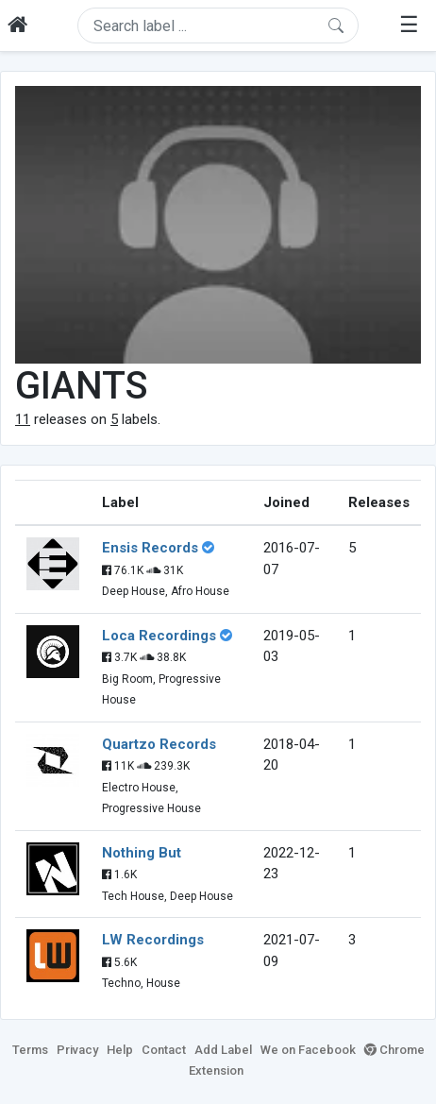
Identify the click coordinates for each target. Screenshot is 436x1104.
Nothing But (141, 852)
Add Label (223, 1050)
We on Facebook (308, 1050)
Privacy (77, 1050)
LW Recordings (153, 939)
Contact (164, 1050)
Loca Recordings (159, 635)
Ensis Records (150, 547)
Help (120, 1050)
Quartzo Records (159, 744)
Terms (30, 1050)
